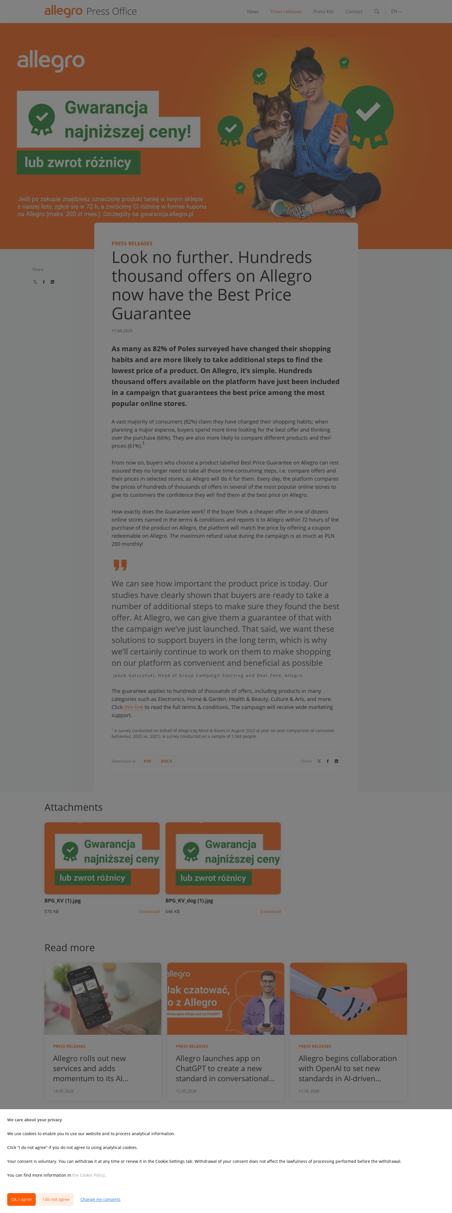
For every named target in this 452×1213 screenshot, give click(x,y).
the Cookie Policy (88, 1175)
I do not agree (56, 1199)
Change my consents (100, 1199)
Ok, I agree (21, 1199)
